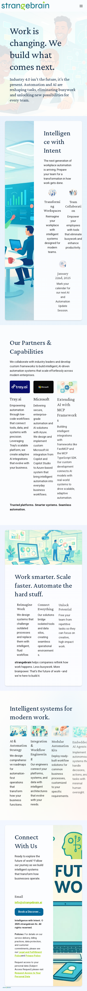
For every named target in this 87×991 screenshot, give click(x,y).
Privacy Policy (33, 957)
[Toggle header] (81, 6)
